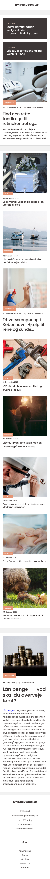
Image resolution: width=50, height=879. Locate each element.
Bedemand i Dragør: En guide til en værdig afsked (23, 203)
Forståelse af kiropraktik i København (25, 561)
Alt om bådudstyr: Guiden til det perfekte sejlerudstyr (22, 261)
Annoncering (25, 851)
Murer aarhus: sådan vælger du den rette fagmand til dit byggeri (22, 30)
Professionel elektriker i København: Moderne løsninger (24, 505)
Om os (25, 855)
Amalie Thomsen (35, 108)
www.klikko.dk (27, 828)
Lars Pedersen (27, 683)
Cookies (25, 859)
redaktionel (9, 675)
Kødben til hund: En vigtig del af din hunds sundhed (23, 617)
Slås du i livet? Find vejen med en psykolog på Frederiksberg (22, 444)
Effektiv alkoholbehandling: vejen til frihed (24, 52)
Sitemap (25, 867)
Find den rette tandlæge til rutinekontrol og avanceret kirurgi (20, 119)
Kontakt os (25, 863)
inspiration (11, 23)
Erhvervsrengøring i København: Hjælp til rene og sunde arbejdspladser (23, 324)
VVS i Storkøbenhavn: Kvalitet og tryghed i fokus (22, 388)
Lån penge (8, 710)
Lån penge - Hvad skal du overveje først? (24, 695)
